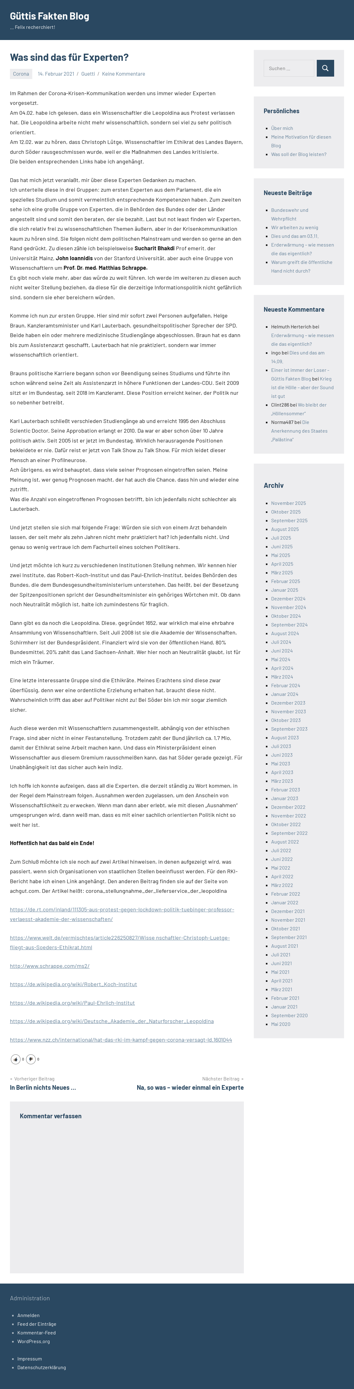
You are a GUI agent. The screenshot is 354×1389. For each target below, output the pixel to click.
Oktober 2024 (286, 616)
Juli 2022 (281, 850)
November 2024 (288, 607)
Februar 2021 (285, 998)
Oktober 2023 (286, 720)
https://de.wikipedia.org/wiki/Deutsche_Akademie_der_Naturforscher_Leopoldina (112, 1020)
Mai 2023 (280, 763)
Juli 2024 (281, 642)
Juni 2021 (281, 963)
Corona (21, 73)
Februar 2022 (285, 894)
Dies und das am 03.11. (295, 236)
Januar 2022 (284, 902)
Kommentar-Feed (36, 1332)
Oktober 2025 (286, 511)
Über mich (282, 128)
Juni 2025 (282, 546)
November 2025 (288, 503)
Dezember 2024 (288, 598)
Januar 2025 (284, 590)
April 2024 (282, 668)
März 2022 (282, 885)
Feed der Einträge (36, 1324)
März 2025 (282, 572)
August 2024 (285, 633)
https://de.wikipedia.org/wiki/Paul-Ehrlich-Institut (72, 1002)
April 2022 (282, 876)
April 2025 (282, 564)
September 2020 (289, 1015)
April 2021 (282, 980)
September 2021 (289, 937)
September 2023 (289, 729)
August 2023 (285, 737)
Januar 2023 (284, 798)
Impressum (29, 1358)
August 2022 (285, 841)
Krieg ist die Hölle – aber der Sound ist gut (302, 387)
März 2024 (282, 676)
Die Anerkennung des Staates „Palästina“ (299, 430)
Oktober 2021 (285, 928)
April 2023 (282, 772)
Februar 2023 (285, 789)
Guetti (88, 73)
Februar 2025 (285, 581)
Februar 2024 (285, 685)
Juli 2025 (281, 538)
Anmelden (28, 1315)
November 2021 (288, 920)
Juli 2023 (281, 746)
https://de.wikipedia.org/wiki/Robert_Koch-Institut (73, 984)
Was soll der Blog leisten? (298, 154)
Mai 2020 (280, 1024)
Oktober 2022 (286, 824)
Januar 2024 (284, 694)
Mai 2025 (280, 555)
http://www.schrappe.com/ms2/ (50, 965)
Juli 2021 (280, 954)
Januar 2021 (284, 1006)
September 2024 (289, 624)
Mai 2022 (280, 867)
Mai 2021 (280, 972)
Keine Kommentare (123, 73)
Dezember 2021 (288, 911)
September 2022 (289, 833)
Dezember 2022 (288, 807)
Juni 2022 (282, 859)
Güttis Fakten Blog (50, 15)
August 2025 (285, 529)
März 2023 (282, 781)
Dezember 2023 (288, 703)
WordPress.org (33, 1341)
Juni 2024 (282, 650)
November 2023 (288, 711)
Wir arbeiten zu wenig (294, 227)
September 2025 (289, 520)
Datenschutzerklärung (41, 1367)
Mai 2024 (280, 659)
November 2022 (288, 815)
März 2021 (281, 989)
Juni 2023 (282, 755)
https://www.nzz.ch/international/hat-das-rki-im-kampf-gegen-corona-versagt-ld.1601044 (121, 1039)
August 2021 (284, 946)
